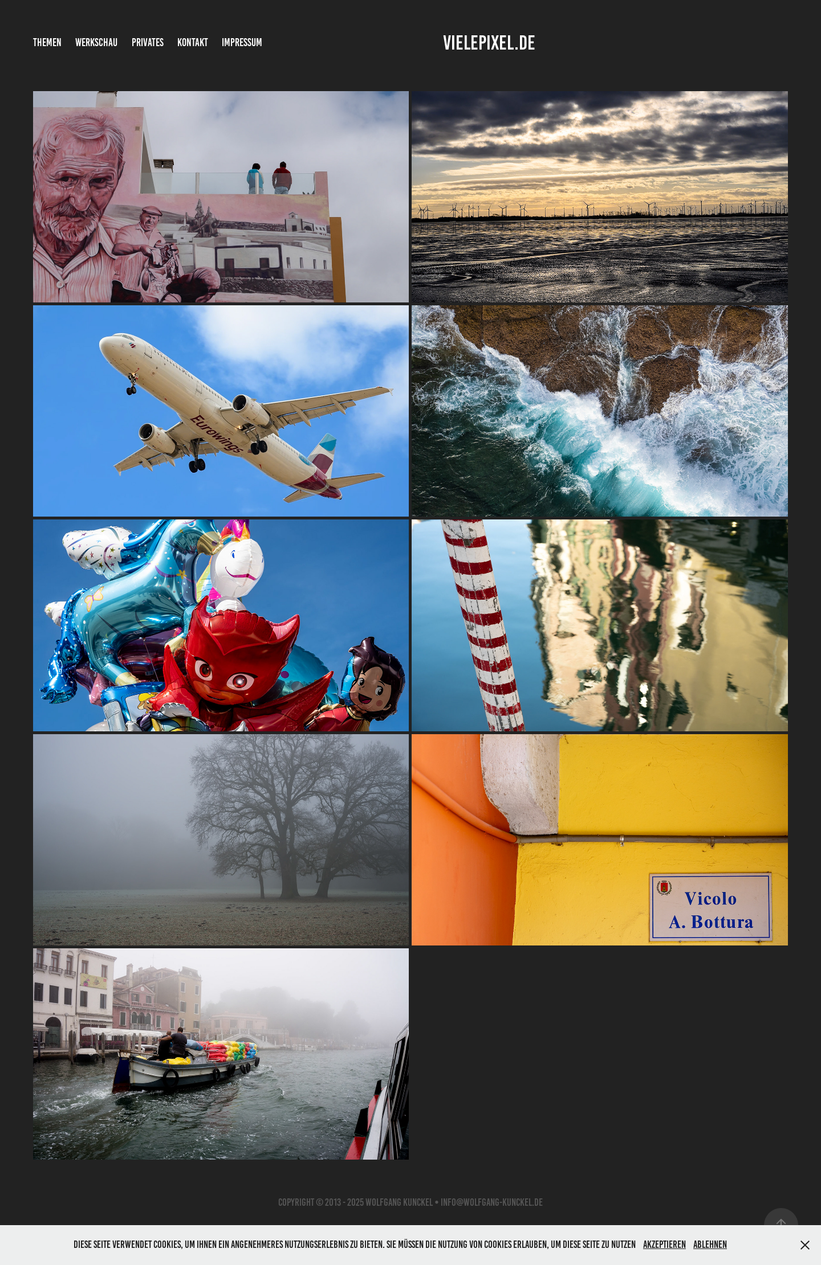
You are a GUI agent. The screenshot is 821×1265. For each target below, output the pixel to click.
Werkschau (96, 42)
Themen (47, 42)
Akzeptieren (664, 1244)
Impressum (242, 42)
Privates (148, 42)
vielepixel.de (489, 43)
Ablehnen (710, 1244)
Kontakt (192, 42)
